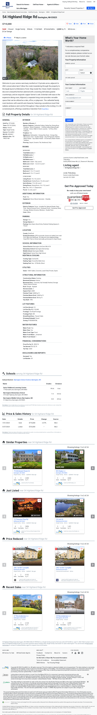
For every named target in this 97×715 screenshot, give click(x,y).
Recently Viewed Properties (74, 8)
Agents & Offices (53, 4)
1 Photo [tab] (7, 38)
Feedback (40, 653)
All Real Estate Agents (23, 653)
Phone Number (69, 101)
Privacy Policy (41, 655)
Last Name (82, 88)
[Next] (93, 468)
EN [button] (94, 1)
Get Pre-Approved (79, 208)
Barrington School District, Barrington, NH (27, 380)
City (66, 70)
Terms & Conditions (43, 660)
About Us (82, 1)
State (81, 70)
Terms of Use (82, 148)
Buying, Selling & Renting (70, 1)
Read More (45, 109)
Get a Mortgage (22, 8)
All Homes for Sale (8, 653)
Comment (68, 108)
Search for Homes (23, 4)
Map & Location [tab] (20, 38)
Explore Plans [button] (14, 703)
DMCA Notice (41, 663)
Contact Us (48, 653)
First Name (68, 88)
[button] (91, 8)
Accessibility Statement (58, 660)
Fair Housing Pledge (53, 663)
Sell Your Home (39, 4)
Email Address (69, 94)
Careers (89, 1)
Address (70, 63)
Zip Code (70, 77)
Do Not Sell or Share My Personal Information (52, 658)
